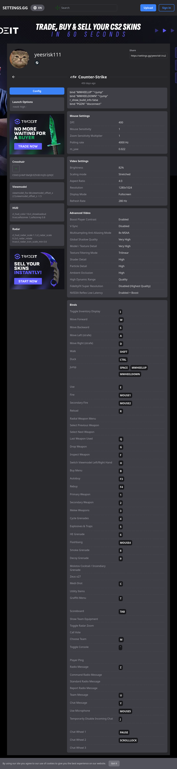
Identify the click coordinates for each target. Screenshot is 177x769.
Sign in (166, 8)
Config (37, 91)
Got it (114, 763)
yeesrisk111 (47, 55)
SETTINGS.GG (15, 7)
